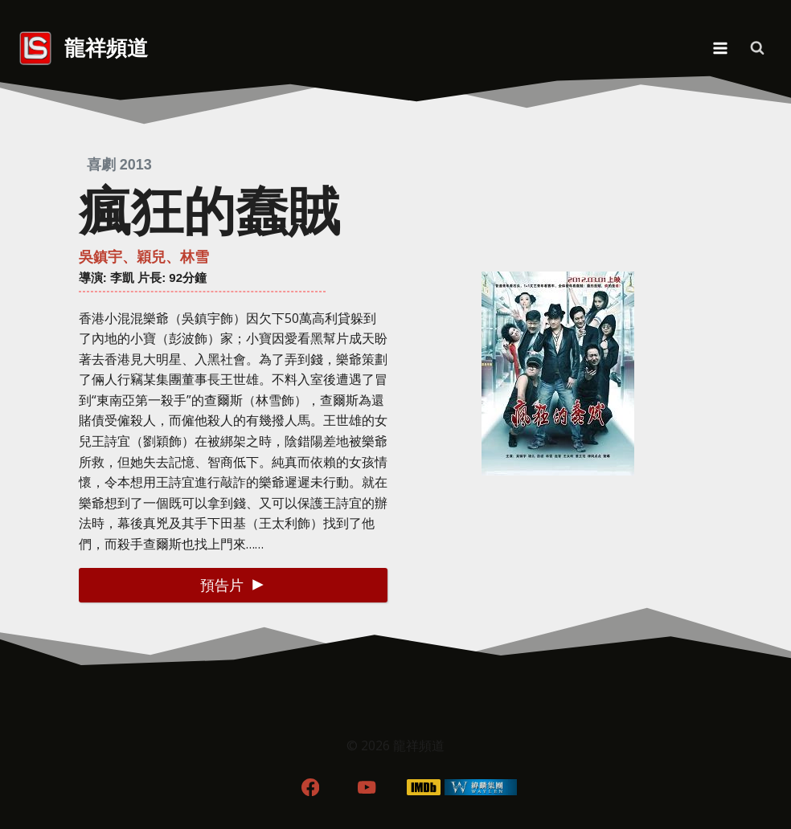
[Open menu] (720, 47)
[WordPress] (481, 787)
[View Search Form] (757, 48)
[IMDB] (424, 787)
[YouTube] (367, 787)
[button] (233, 585)
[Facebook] (310, 787)
